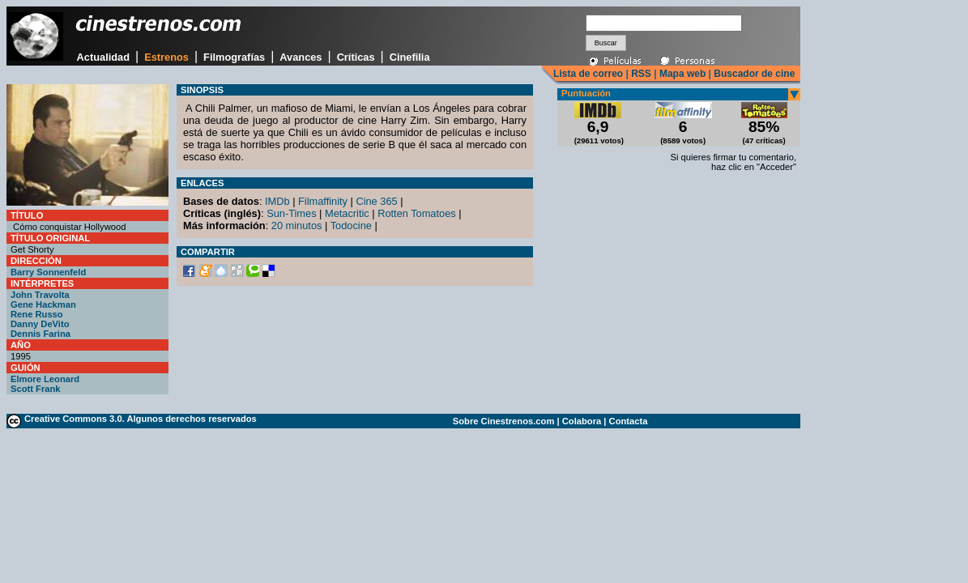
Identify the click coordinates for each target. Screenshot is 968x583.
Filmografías (234, 57)
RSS (641, 73)
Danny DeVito (40, 324)
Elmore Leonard (45, 379)
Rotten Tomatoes (416, 213)
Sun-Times (291, 213)
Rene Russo (37, 314)
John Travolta (40, 295)
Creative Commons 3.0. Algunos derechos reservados (140, 418)
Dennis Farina (40, 333)
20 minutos (296, 225)
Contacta (628, 421)
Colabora (582, 421)
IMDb (277, 201)
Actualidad (103, 57)
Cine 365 (376, 201)
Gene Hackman (43, 304)
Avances (300, 57)
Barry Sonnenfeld (48, 272)
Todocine (351, 225)
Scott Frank (36, 389)
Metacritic (347, 213)
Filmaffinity (323, 201)
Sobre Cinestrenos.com (504, 421)
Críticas (356, 57)
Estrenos (166, 57)
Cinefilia (410, 57)
